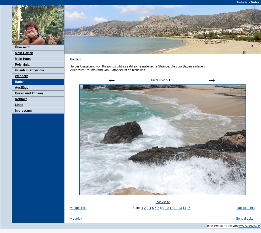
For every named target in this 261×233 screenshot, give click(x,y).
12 (175, 208)
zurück (76, 218)
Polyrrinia (22, 64)
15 (189, 208)
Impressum (23, 110)
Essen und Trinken (29, 93)
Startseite (241, 2)
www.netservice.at (249, 226)
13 (180, 208)
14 (184, 208)
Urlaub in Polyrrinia (29, 70)
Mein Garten (24, 53)
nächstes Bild (246, 208)
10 (166, 208)
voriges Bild (78, 208)
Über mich (22, 47)
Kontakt (21, 99)
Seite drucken (245, 218)
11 (171, 208)
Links (19, 105)
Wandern (21, 76)
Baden (20, 82)
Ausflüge (21, 87)
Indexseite (163, 202)
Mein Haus (23, 59)
